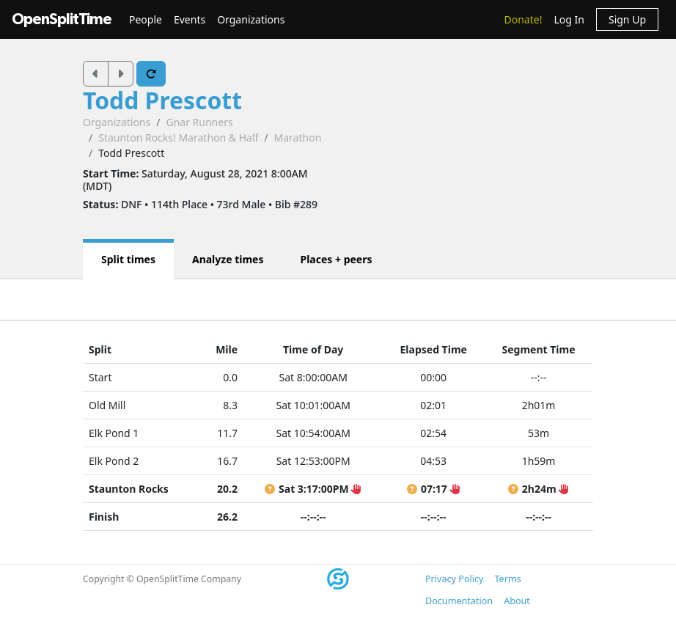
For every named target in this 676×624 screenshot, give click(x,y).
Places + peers (336, 259)
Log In (569, 19)
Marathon (298, 137)
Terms (507, 579)
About (517, 601)
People (145, 19)
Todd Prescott (162, 100)
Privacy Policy (454, 579)
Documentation (459, 601)
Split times (128, 259)
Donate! (523, 19)
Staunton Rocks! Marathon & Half (178, 137)
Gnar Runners (199, 122)
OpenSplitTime (61, 19)
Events (189, 19)
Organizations (250, 19)
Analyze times (228, 259)
